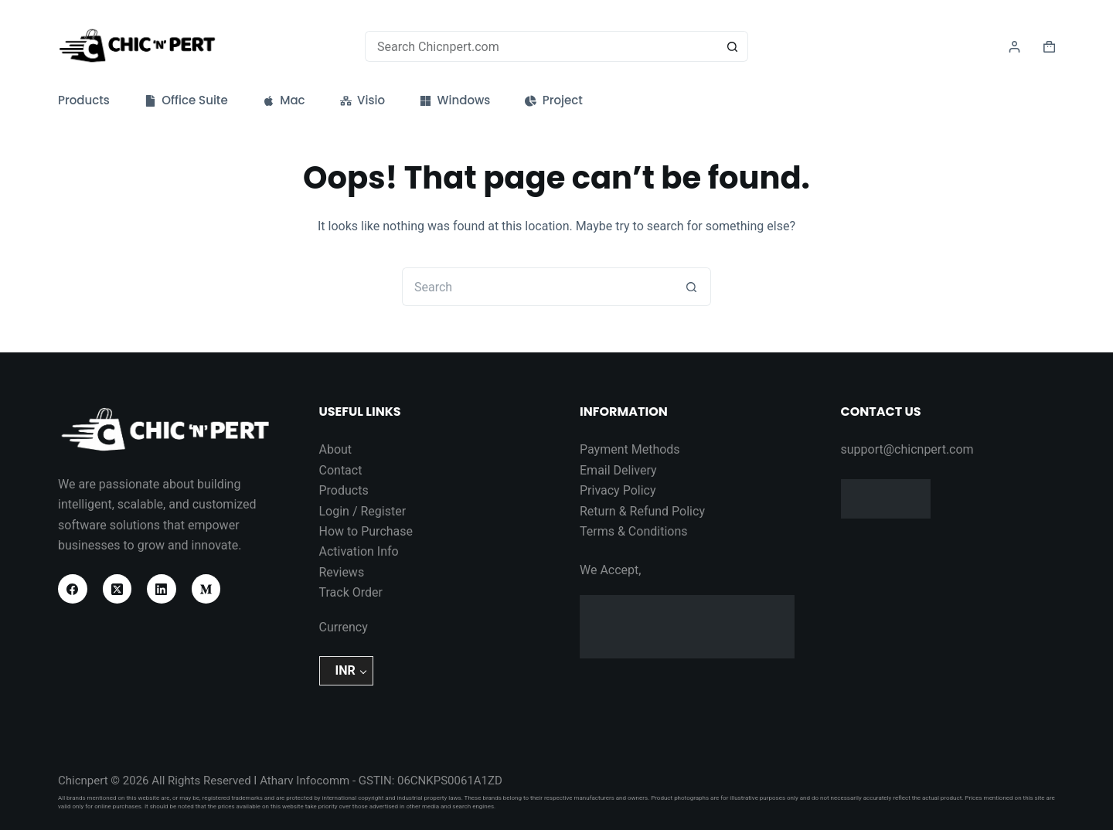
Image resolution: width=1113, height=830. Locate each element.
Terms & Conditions (634, 531)
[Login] (1014, 47)
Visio (362, 100)
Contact (340, 470)
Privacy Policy (618, 490)
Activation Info (359, 551)
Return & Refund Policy (642, 511)
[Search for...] (541, 46)
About (335, 449)
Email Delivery (618, 470)
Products (84, 100)
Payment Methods (630, 449)
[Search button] (732, 46)
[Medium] (206, 589)
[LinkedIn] (161, 589)
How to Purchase (366, 531)
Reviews (342, 572)
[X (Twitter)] (117, 589)
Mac (284, 100)
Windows (455, 100)
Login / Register (363, 511)
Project (554, 100)
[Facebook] (72, 589)
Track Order (351, 592)
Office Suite (186, 100)
